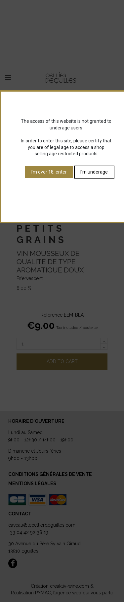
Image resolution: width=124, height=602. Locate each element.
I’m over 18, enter (49, 172)
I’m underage (94, 172)
